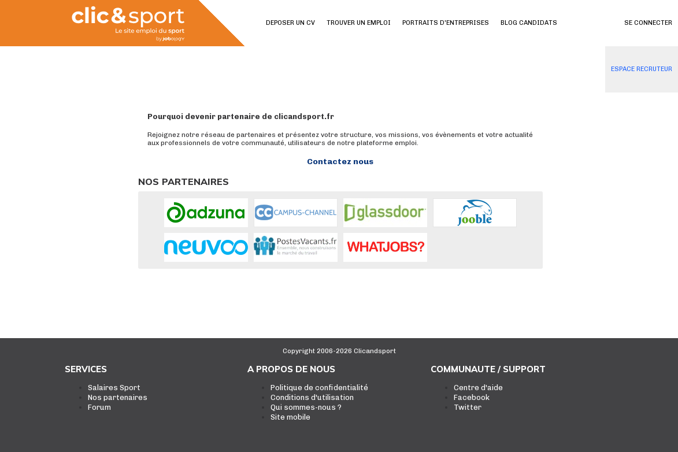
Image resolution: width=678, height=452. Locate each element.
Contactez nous (340, 161)
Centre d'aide (478, 387)
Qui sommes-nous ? (306, 407)
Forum (99, 407)
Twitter (467, 407)
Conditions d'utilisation (312, 397)
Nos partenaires (117, 397)
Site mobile (290, 417)
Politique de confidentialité (319, 387)
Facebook (472, 397)
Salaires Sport (114, 387)
